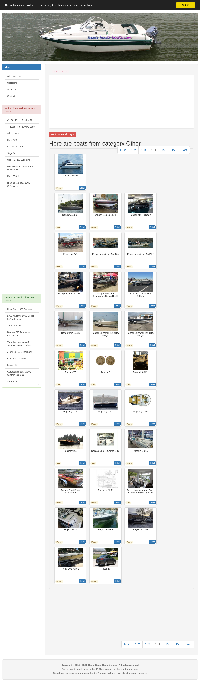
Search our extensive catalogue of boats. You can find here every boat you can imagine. (100, 673)
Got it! (185, 5)
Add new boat (14, 76)
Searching (12, 83)
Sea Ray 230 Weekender (19, 160)
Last (184, 150)
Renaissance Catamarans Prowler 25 (20, 168)
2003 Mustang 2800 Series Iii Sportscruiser (20, 317)
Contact (11, 96)
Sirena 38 (12, 381)
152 (133, 150)
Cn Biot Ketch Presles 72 (19, 120)
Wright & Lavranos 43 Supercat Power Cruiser (19, 344)
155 (163, 150)
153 (143, 150)
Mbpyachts (12, 365)
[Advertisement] (21, 244)
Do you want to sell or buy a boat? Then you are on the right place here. (100, 669)
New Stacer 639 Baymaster (21, 309)
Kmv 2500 (12, 140)
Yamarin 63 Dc (14, 325)
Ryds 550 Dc (13, 176)
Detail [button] (82, 188)
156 (174, 150)
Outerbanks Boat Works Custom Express (19, 373)
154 (153, 150)
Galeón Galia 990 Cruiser (20, 358)
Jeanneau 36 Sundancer (19, 352)
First (123, 150)
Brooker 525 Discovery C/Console (18, 184)
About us (11, 89)
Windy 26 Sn (13, 133)
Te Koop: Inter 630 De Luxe (21, 127)
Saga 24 (11, 153)
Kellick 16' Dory (15, 146)
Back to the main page (62, 134)
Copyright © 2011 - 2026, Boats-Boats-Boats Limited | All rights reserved (100, 665)
